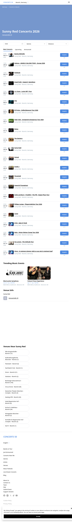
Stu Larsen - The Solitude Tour (24, 242)
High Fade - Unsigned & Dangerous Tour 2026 (29, 120)
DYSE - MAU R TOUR (20, 223)
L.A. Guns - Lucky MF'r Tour (23, 91)
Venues (5, 465)
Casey (16, 214)
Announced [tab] (27, 49)
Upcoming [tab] (18, 49)
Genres (5, 459)
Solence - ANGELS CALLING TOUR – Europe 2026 (29, 63)
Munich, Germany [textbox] (21, 2)
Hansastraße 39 (7, 35)
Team (5, 485)
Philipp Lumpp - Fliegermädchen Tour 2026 (28, 204)
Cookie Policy (7, 500)
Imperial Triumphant (21, 185)
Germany (4, 7)
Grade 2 (16, 167)
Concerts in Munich (14, 7)
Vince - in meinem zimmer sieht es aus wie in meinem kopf (33, 251)
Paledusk (17, 73)
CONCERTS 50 (8, 2)
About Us (6, 480)
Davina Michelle (19, 54)
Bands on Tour (7, 449)
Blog (4, 475)
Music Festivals (8, 469)
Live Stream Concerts (9, 472)
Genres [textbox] (29, 44)
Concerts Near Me (8, 455)
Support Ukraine (8, 492)
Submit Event (7, 489)
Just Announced (8, 452)
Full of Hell (17, 148)
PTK (15, 101)
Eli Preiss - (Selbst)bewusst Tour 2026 (26, 110)
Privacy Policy (7, 504)
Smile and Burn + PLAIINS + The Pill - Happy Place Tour (31, 195)
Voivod (16, 157)
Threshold (17, 176)
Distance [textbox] (51, 44)
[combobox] (22, 2)
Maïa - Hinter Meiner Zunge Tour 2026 (26, 232)
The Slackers (18, 138)
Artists (5, 462)
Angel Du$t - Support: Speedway (24, 82)
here (43, 512)
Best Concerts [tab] (7, 49)
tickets (64, 55)
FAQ (4, 487)
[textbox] (6, 443)
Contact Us (6, 483)
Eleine (16, 129)
